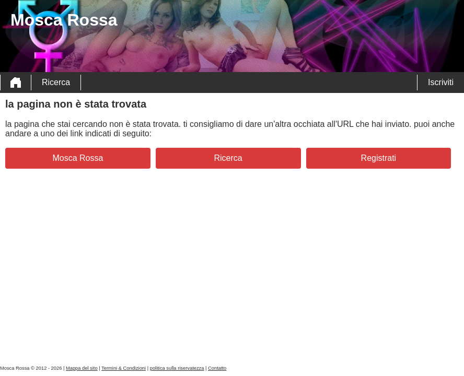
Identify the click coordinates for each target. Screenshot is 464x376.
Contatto (217, 368)
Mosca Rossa (77, 158)
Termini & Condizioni (123, 368)
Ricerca (56, 82)
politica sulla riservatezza (177, 368)
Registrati (379, 158)
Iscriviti (441, 82)
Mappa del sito (82, 368)
